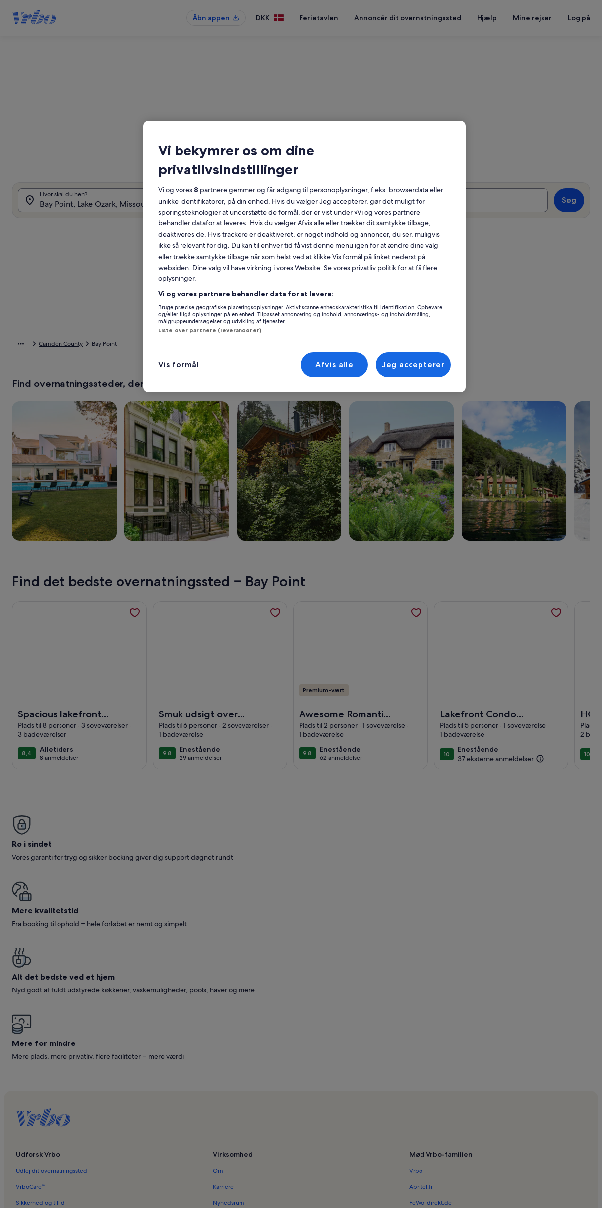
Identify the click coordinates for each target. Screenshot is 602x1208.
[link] (135, 628)
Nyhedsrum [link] (228, 1027)
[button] (316, 313)
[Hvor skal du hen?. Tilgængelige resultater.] (104, 205)
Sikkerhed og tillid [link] (40, 1027)
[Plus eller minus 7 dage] (388, 449)
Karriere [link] (223, 1011)
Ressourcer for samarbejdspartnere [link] (63, 1043)
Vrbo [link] (415, 995)
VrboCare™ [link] (31, 1011)
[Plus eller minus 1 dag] (271, 449)
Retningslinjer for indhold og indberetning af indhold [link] (284, 1138)
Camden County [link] (160, 345)
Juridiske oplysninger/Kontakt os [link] (257, 1122)
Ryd (471, 478)
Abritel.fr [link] (421, 1011)
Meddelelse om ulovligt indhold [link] (256, 1106)
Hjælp (487, 17)
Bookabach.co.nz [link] (431, 1043)
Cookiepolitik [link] (230, 1091)
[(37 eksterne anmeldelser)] (501, 773)
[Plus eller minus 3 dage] (348, 449)
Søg (569, 205)
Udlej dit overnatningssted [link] (51, 995)
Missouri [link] (118, 345)
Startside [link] (24, 345)
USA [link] (92, 345)
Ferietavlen (319, 17)
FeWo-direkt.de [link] (430, 1027)
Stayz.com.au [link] (426, 1059)
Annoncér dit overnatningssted (407, 17)
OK (502, 478)
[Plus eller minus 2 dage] (309, 449)
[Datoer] (282, 205)
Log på (579, 17)
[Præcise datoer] (226, 449)
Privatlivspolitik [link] (233, 1075)
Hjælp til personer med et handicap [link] (261, 1059)
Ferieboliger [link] (61, 345)
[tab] (277, 234)
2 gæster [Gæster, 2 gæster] (413, 209)
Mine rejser (532, 17)
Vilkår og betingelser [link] (240, 1043)
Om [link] (218, 995)
